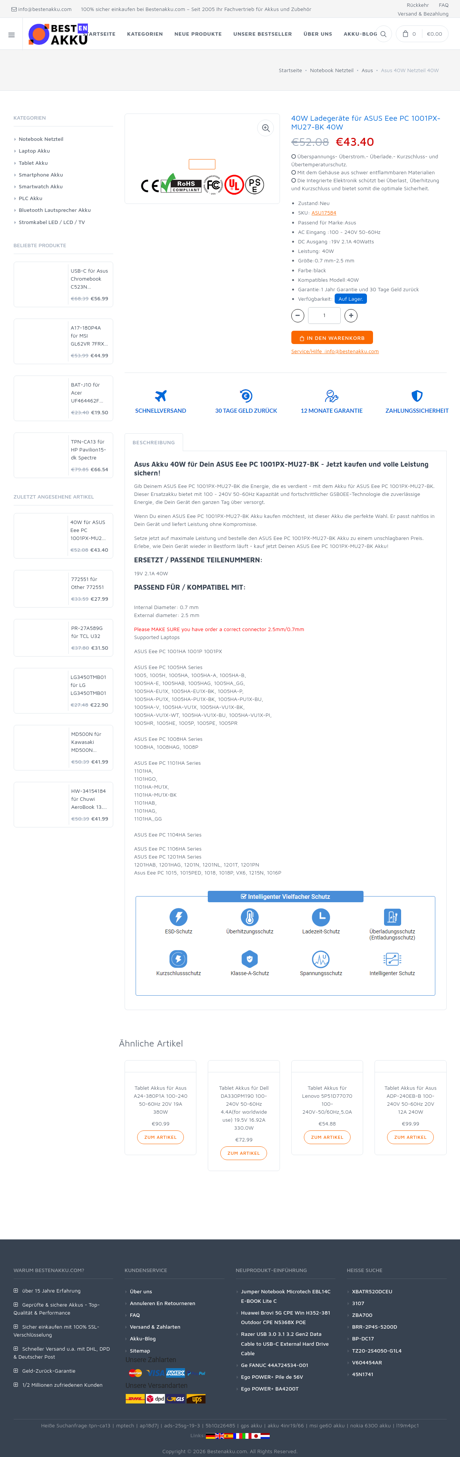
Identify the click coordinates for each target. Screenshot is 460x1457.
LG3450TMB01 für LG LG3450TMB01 (88, 685)
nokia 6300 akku (370, 1425)
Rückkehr (418, 5)
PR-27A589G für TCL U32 (87, 632)
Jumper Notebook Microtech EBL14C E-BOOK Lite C (286, 1296)
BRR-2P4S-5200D (374, 1326)
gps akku (251, 1425)
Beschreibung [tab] (154, 442)
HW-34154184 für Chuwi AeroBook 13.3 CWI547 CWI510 (88, 799)
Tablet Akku (33, 162)
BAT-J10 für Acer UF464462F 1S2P (85, 392)
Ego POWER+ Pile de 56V (272, 1376)
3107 (358, 1303)
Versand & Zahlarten (155, 1326)
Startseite (290, 70)
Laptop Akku (34, 150)
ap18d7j (149, 1425)
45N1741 (362, 1374)
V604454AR (367, 1362)
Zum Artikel (160, 1137)
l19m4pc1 (407, 1425)
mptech (125, 1425)
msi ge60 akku (327, 1425)
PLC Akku (31, 198)
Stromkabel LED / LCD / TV (52, 222)
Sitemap (140, 1350)
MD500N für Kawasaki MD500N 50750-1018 (86, 742)
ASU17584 (323, 212)
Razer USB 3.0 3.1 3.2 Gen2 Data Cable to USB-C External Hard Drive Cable (285, 1343)
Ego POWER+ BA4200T (270, 1388)
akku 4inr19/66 (286, 1425)
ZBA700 (362, 1315)
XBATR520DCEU (372, 1291)
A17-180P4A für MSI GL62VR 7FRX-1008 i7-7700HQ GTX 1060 (88, 335)
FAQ (444, 5)
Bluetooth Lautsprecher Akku (55, 210)
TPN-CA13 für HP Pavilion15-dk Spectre (88, 449)
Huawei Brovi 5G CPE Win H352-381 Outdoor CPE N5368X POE (285, 1317)
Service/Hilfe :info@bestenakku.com (335, 351)
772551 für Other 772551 (87, 583)
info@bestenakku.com (41, 9)
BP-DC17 (363, 1338)
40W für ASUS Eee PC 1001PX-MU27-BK (88, 530)
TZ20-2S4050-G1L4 (377, 1350)
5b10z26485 (220, 1425)
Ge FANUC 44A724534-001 (274, 1365)
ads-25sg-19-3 (182, 1425)
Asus (367, 70)
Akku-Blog (143, 1338)
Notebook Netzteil (332, 70)
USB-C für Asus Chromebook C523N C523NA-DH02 (89, 278)
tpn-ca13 (100, 1425)
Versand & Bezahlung (423, 13)
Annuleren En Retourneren (162, 1303)
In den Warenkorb (332, 338)
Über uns (141, 1291)
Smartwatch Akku (41, 186)
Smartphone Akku (41, 174)
